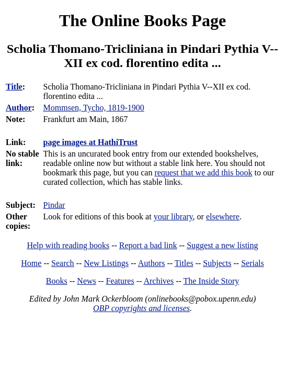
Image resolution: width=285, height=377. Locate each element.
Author (19, 107)
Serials (252, 263)
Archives (158, 280)
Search (62, 263)
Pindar (54, 205)
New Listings (106, 263)
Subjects (217, 263)
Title (14, 86)
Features (120, 280)
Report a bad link (148, 245)
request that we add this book (203, 172)
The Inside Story (212, 280)
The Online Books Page (142, 20)
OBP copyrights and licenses (141, 308)
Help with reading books (68, 245)
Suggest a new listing (222, 245)
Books (56, 280)
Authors (151, 263)
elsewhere (223, 216)
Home (31, 263)
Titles (184, 263)
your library (173, 216)
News (86, 280)
